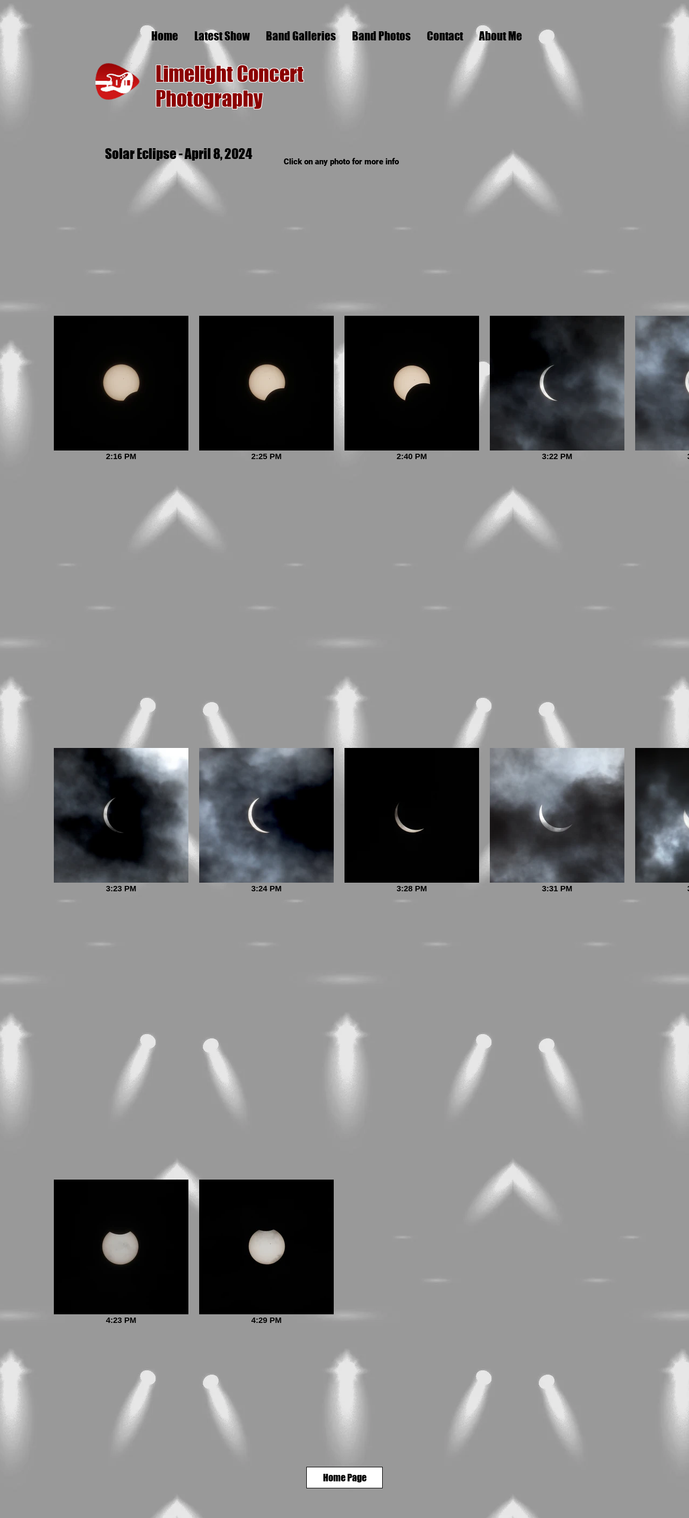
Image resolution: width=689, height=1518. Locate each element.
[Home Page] (344, 1477)
